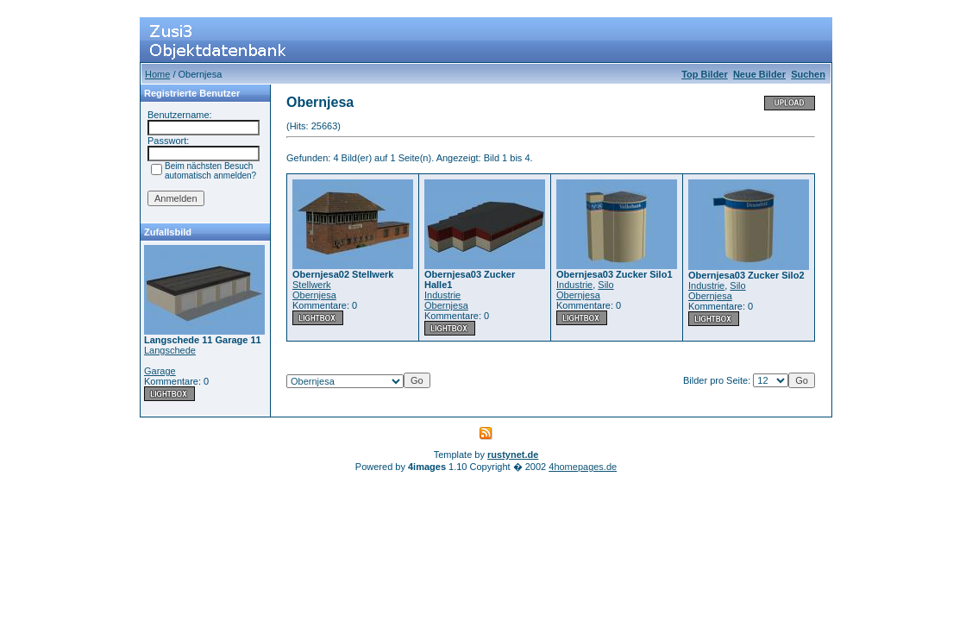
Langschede (170, 350)
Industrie (442, 295)
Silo (605, 284)
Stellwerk (311, 284)
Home (157, 74)
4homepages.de (583, 466)
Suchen (808, 74)
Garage (160, 371)
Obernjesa (314, 295)
